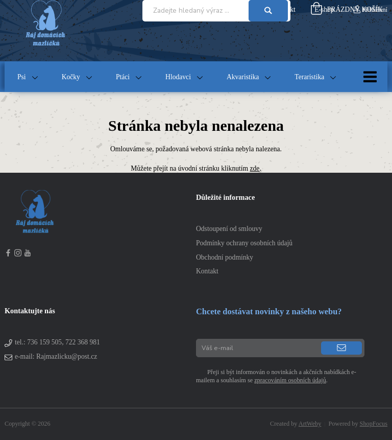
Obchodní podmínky (224, 257)
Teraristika (309, 77)
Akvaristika (243, 77)
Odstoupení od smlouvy (229, 229)
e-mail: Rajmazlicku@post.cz (56, 356)
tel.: (57, 342)
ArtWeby (310, 423)
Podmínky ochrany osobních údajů (244, 243)
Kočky (71, 77)
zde (255, 168)
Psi (21, 77)
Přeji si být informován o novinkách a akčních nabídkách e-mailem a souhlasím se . (276, 376)
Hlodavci (178, 77)
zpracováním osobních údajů (290, 380)
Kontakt (207, 271)
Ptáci (123, 77)
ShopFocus (373, 423)
